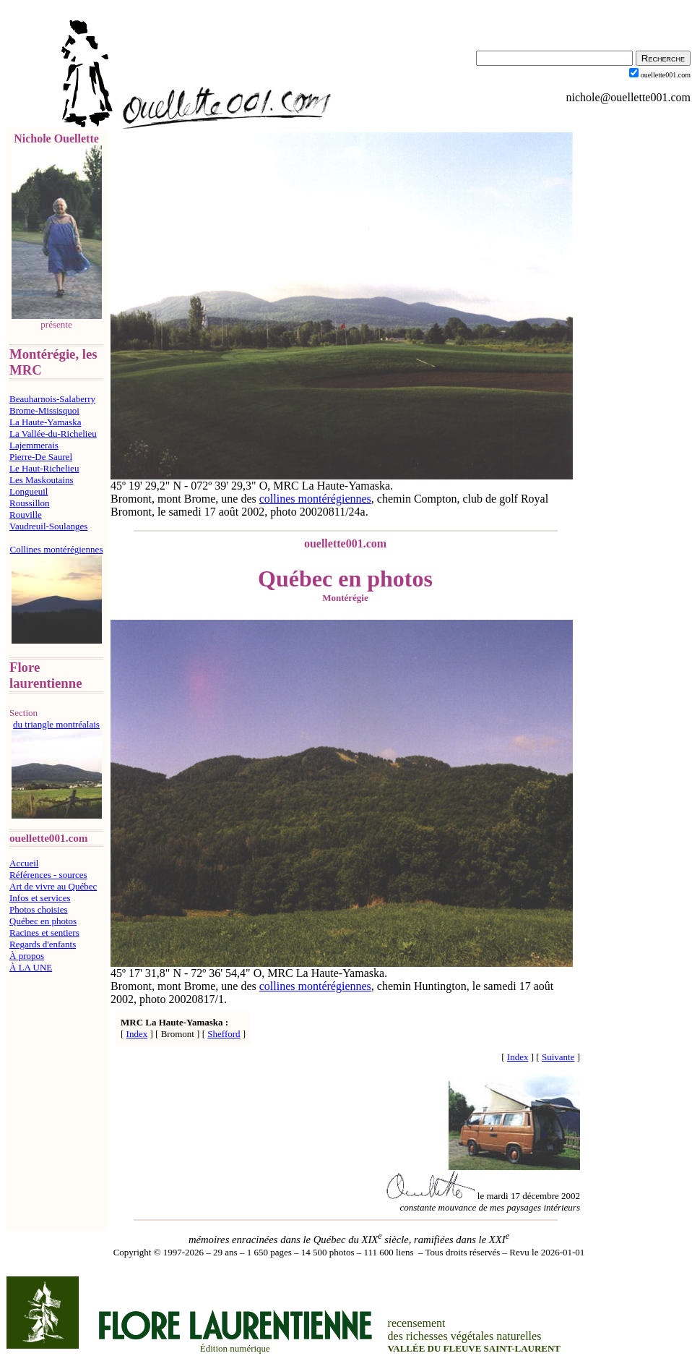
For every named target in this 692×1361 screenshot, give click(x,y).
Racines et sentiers (44, 932)
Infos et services (39, 897)
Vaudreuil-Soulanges (48, 526)
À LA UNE (30, 967)
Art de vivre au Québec (53, 886)
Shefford (223, 1033)
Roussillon (29, 503)
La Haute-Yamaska (45, 422)
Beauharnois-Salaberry (52, 398)
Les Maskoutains (41, 479)
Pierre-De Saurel (40, 456)
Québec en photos (43, 921)
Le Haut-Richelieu (44, 468)
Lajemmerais (34, 445)
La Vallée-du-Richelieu (53, 433)
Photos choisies (38, 909)
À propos (26, 955)
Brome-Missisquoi (44, 410)
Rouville (25, 514)
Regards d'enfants (42, 944)
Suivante (558, 1056)
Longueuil (28, 491)
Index (137, 1033)
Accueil (23, 863)
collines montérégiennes (315, 498)
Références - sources (48, 874)
